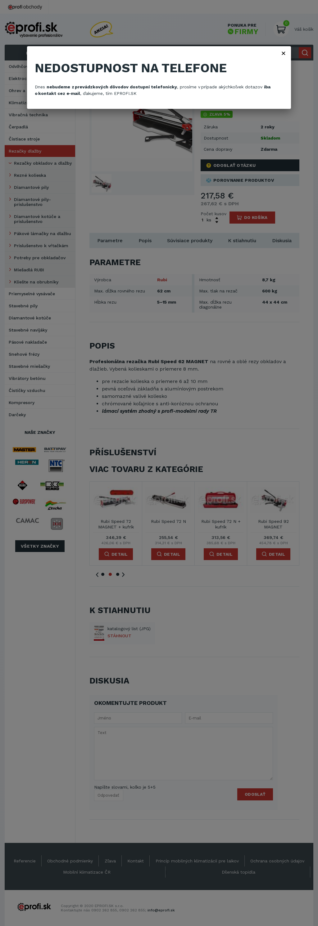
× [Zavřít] (283, 53)
